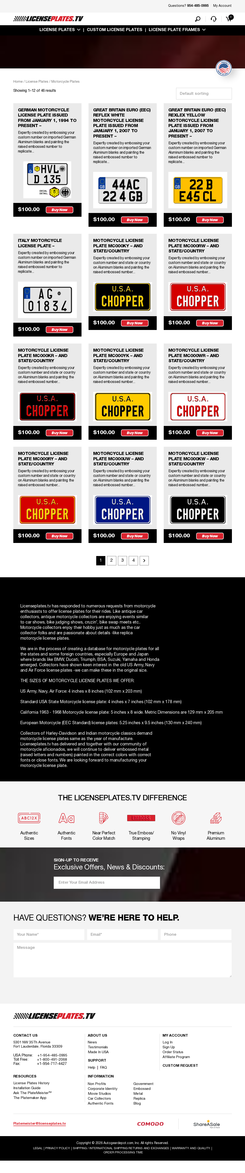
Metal (139, 1105)
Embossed (143, 1100)
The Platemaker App (30, 1109)
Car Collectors (100, 1110)
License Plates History (31, 1095)
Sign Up (169, 1059)
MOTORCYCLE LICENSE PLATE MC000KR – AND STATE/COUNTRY (45, 361)
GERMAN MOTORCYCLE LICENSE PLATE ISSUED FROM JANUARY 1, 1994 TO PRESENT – (45, 120)
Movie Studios (100, 1105)
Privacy (54, 1160)
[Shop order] (204, 94)
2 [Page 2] (110, 568)
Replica (140, 1110)
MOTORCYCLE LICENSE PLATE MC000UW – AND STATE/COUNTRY (120, 466)
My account (175, 1047)
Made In (98, 1064)
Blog (138, 1115)
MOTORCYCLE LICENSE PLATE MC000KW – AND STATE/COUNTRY (195, 466)
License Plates (57, 31)
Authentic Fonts (101, 1115)
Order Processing (123, 1164)
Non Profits (97, 1095)
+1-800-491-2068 (52, 1071)
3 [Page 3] (122, 568)
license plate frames (174, 31)
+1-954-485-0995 (52, 1067)
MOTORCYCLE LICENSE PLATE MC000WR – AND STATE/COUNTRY (195, 361)
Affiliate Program (176, 1068)
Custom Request (180, 1078)
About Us (97, 1047)
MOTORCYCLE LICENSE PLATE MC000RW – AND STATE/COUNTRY (195, 250)
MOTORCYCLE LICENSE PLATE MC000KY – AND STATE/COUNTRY (120, 250)
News (92, 1054)
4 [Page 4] (134, 568)
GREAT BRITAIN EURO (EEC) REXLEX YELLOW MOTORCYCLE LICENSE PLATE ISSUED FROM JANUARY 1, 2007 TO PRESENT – (195, 126)
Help (92, 1079)
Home (18, 82)
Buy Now (60, 221)
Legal (34, 1160)
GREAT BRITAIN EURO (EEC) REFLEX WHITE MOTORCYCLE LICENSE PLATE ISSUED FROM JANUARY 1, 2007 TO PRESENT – (120, 126)
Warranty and (194, 1160)
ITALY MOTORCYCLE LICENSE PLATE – (41, 247)
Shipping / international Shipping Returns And (120, 1160)
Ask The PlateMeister (32, 1104)
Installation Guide (27, 1100)
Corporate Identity (103, 1100)
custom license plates (114, 31)
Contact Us (25, 1047)
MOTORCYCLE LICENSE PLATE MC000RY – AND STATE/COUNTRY (45, 466)
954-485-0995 (198, 6)
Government (144, 1095)
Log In (168, 1054)
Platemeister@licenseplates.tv (39, 1135)
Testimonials (98, 1059)
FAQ (103, 1079)
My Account (222, 5)
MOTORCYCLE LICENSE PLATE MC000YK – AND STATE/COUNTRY (120, 361)
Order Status (173, 1064)
